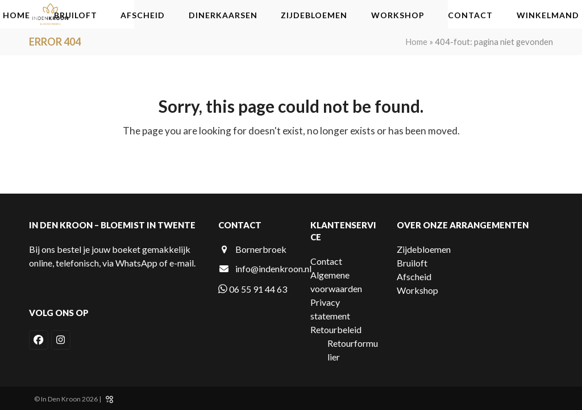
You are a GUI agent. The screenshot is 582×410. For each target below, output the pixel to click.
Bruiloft (412, 262)
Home (416, 41)
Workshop (417, 290)
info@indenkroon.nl (273, 268)
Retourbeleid (335, 329)
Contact (326, 261)
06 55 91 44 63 (252, 289)
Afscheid (414, 276)
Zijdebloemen (424, 249)
